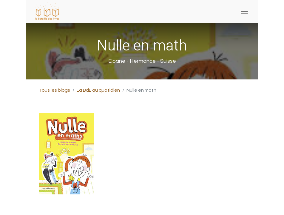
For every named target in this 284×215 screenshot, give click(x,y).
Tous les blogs (54, 90)
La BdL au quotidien (98, 90)
